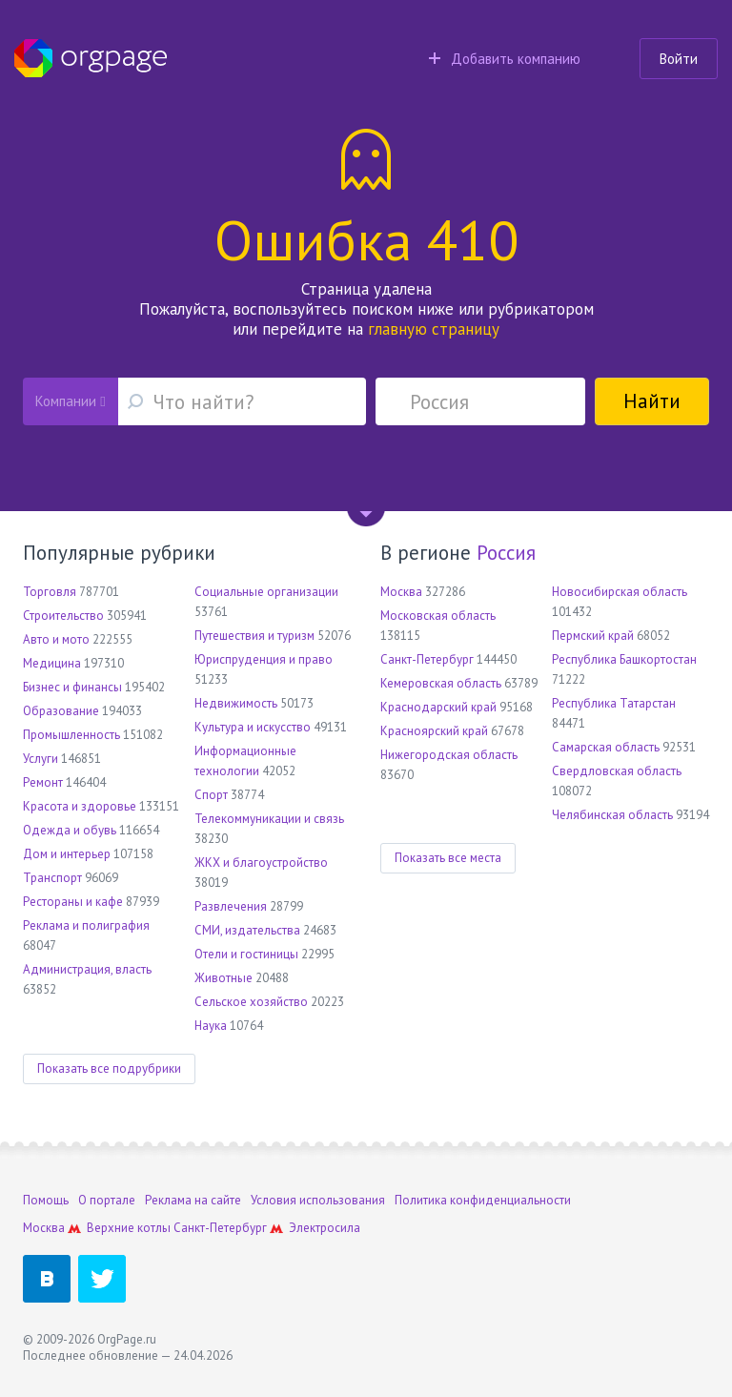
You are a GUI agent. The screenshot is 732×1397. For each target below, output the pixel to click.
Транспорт (52, 878)
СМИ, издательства (247, 930)
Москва (401, 592)
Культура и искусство (252, 727)
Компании (70, 401)
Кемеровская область (440, 683)
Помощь (46, 1200)
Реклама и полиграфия (86, 925)
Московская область (438, 615)
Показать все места (448, 858)
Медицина (52, 663)
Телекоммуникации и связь (269, 819)
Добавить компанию (504, 59)
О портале (106, 1200)
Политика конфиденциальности (483, 1200)
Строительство (63, 615)
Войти (679, 59)
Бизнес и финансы (72, 687)
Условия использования (318, 1200)
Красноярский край (434, 731)
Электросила (324, 1228)
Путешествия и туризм (254, 635)
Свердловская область (616, 771)
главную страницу (433, 328)
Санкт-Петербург (427, 659)
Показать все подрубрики (109, 1068)
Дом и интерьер (67, 854)
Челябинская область (612, 815)
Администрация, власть (87, 969)
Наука (210, 1025)
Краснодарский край (438, 707)
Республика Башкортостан (624, 659)
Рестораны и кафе (73, 902)
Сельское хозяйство (251, 1002)
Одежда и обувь (69, 830)
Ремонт (43, 782)
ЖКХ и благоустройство (261, 862)
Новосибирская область (619, 592)
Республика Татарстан (614, 703)
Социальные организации (266, 592)
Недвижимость (235, 703)
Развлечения (230, 906)
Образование (61, 711)
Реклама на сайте (193, 1200)
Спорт (211, 795)
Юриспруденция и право (263, 659)
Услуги (40, 758)
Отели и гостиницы (246, 954)
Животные (223, 978)
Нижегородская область (449, 755)
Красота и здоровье (79, 806)
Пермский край (593, 635)
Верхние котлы (129, 1228)
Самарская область (606, 747)
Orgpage (90, 58)
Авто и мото (56, 639)
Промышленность (71, 735)
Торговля (49, 592)
